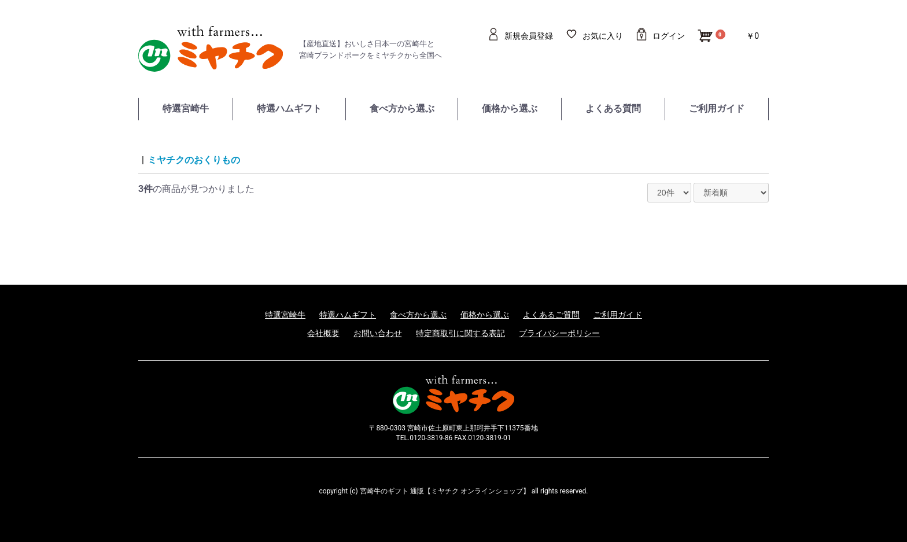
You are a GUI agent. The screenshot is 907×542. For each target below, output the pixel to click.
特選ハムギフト (289, 108)
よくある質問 (613, 108)
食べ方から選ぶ (402, 108)
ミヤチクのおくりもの (194, 159)
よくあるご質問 (551, 314)
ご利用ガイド (716, 108)
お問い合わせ (377, 333)
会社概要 (323, 333)
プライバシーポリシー (559, 333)
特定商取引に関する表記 (460, 333)
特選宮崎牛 (186, 108)
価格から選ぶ (509, 108)
